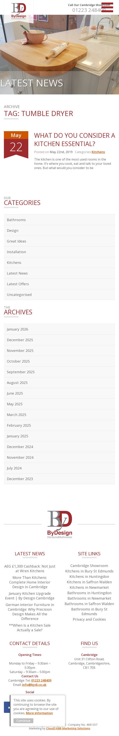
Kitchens (98, 152)
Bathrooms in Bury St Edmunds (89, 611)
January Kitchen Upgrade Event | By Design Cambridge (29, 595)
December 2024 (20, 446)
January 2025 (17, 436)
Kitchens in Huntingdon (89, 576)
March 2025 (16, 414)
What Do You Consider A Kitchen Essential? (74, 139)
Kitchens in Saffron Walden (89, 582)
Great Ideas (16, 241)
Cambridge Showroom (89, 565)
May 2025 (14, 404)
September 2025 (21, 372)
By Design (19, 12)
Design (12, 230)
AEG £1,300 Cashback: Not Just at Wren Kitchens (29, 568)
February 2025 (19, 425)
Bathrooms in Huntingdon (89, 592)
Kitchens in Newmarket (89, 587)
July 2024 (14, 468)
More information (39, 713)
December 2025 (20, 339)
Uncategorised (19, 294)
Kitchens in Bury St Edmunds (89, 571)
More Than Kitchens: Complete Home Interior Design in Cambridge (29, 582)
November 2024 (20, 457)
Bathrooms (16, 219)
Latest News (17, 273)
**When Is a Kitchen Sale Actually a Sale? (30, 627)
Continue (23, 721)
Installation (16, 251)
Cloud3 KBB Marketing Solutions (68, 728)
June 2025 (15, 393)
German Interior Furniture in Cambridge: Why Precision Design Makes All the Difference (30, 611)
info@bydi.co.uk (34, 685)
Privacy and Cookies (89, 619)
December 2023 (20, 478)
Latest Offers (18, 284)
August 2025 (17, 382)
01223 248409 (89, 10)
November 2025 (20, 350)
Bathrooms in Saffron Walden (89, 603)
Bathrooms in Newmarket (89, 598)
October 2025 (18, 361)
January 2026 (17, 329)
